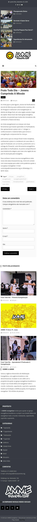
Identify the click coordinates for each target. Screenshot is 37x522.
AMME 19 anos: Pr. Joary (9, 330)
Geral (3, 97)
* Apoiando (6, 428)
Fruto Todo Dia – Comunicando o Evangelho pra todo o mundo (6, 189)
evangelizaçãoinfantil (20, 179)
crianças (11, 176)
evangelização (6, 179)
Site (4, 244)
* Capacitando (7, 431)
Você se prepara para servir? (23, 30)
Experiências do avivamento (23, 39)
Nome (5, 228)
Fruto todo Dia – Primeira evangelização (14, 297)
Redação (14, 100)
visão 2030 (5, 184)
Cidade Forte (7, 446)
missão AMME (15, 333)
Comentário (7, 209)
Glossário (6, 457)
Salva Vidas (6, 461)
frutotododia (6, 182)
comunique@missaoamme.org (15, 474)
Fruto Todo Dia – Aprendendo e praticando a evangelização (15, 363)
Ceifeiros (6, 442)
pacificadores (30, 182)
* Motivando (7, 435)
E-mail (5, 236)
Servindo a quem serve (21, 21)
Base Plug (22, 520)
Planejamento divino (20, 11)
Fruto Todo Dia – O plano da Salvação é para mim (32, 189)
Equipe (5, 450)
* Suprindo (6, 439)
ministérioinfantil (18, 182)
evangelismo (20, 176)
